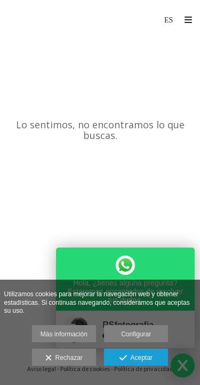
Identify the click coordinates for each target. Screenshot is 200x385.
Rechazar (64, 358)
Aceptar (135, 358)
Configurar (136, 334)
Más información (64, 334)
